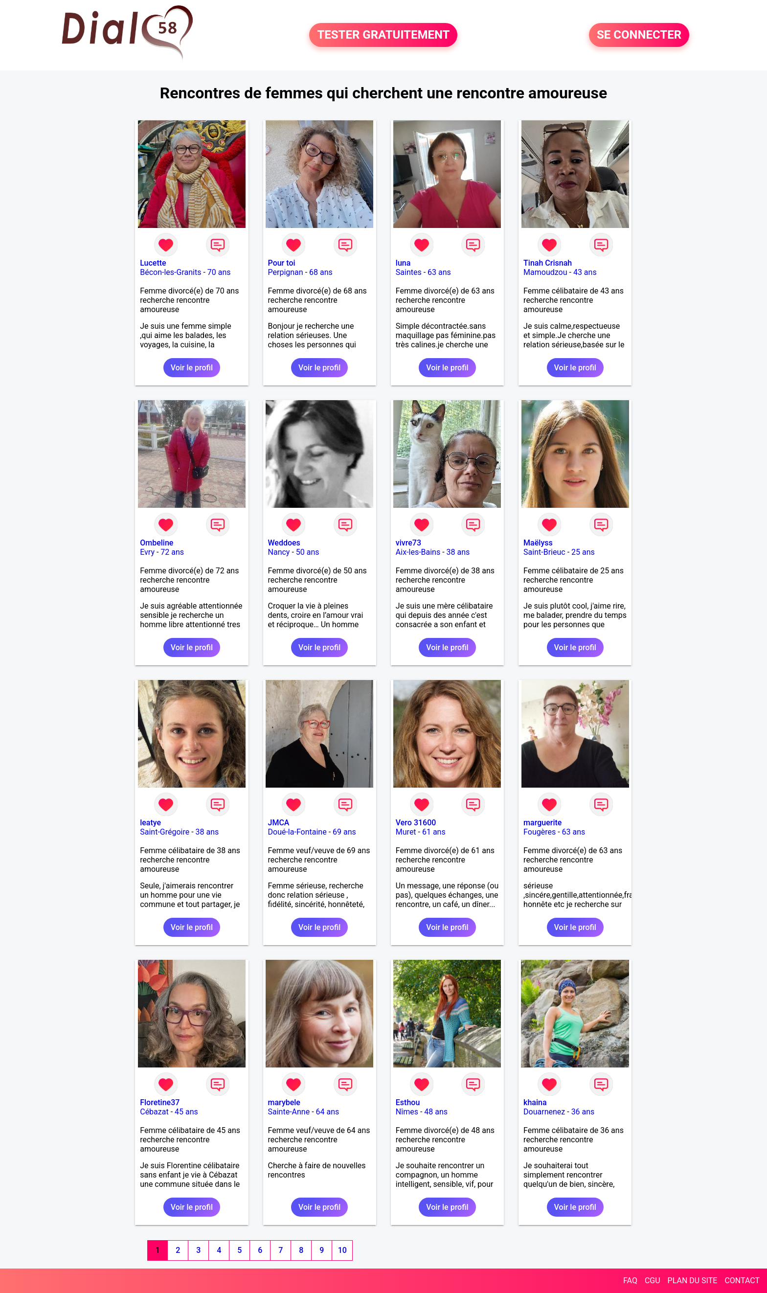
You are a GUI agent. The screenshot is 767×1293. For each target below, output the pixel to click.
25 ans (583, 552)
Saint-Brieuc (544, 552)
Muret (406, 832)
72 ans (172, 552)
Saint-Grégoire (164, 832)
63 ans (439, 272)
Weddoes (284, 542)
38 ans (458, 552)
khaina (534, 1102)
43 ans (585, 272)
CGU (652, 1280)
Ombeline (156, 542)
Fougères (539, 832)
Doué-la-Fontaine (297, 832)
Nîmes (407, 1111)
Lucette (153, 263)
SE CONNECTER (639, 35)
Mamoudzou (545, 272)
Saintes (409, 272)
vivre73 (408, 542)
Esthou (408, 1102)
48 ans (436, 1111)
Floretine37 (160, 1102)
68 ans (321, 272)
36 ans (583, 1111)
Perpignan (285, 272)
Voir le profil (192, 367)
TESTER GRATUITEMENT (383, 35)
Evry (147, 552)
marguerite (542, 822)
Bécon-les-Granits (170, 272)
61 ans (434, 832)
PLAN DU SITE (693, 1280)
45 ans (186, 1111)
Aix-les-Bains (418, 552)
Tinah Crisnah (547, 263)
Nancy (279, 552)
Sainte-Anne (289, 1111)
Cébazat (154, 1111)
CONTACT (742, 1280)
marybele (284, 1102)
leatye (150, 822)
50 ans (307, 552)
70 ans (219, 272)
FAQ (630, 1280)
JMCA (279, 822)
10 (342, 1250)
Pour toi (281, 263)
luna (403, 263)
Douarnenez (544, 1111)
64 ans (327, 1111)
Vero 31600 (416, 822)
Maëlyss (538, 542)
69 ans (344, 832)
